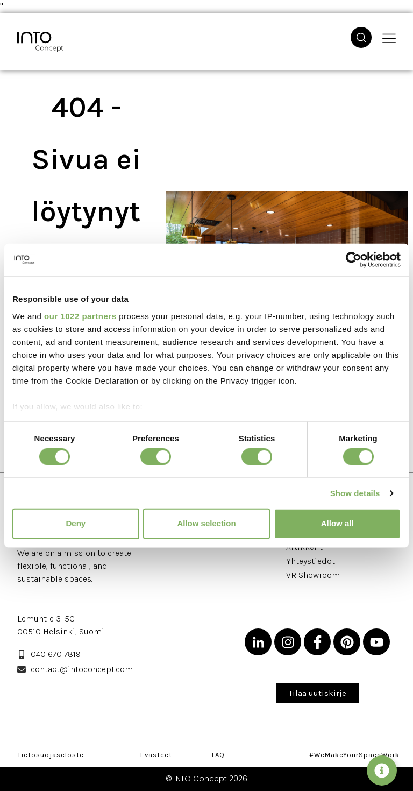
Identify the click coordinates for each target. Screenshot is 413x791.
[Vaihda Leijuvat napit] (382, 770)
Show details (355, 493)
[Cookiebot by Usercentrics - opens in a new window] (354, 260)
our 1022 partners (80, 315)
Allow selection (206, 523)
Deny (76, 523)
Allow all (337, 523)
